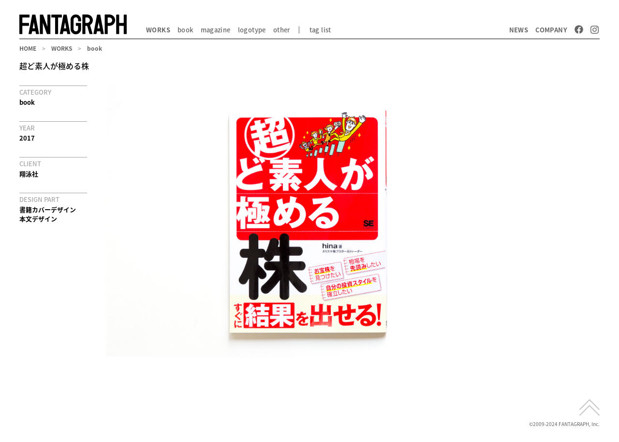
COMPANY (551, 29)
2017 (27, 138)
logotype (252, 29)
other (281, 29)
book (185, 29)
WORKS (158, 29)
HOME (27, 48)
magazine (216, 29)
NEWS (519, 29)
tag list (320, 29)
